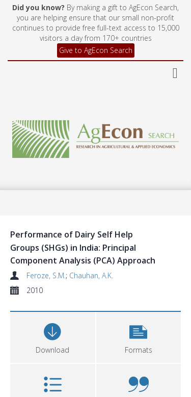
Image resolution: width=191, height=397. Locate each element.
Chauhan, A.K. (91, 275)
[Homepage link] (95, 136)
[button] (138, 336)
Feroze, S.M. (46, 275)
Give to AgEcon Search (95, 50)
